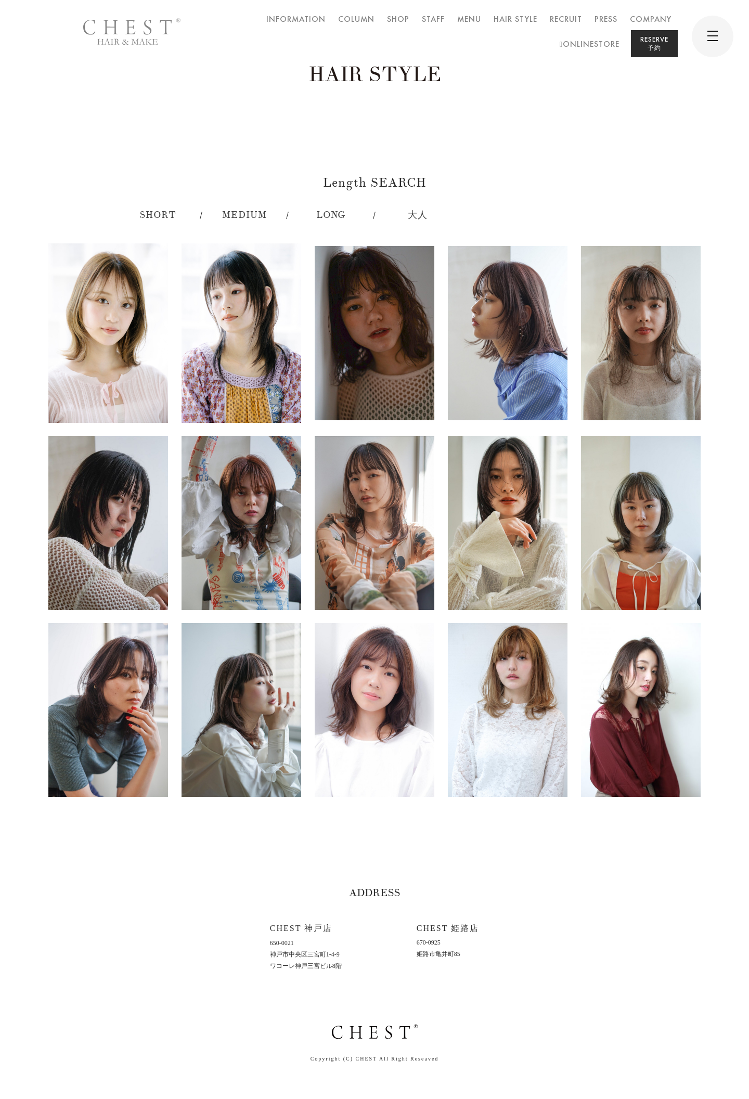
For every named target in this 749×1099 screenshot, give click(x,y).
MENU (469, 19)
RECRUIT (566, 19)
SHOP (398, 19)
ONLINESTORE (589, 44)
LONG (330, 215)
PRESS (606, 19)
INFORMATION (296, 19)
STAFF (433, 19)
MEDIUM (244, 215)
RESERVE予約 (654, 43)
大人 (418, 215)
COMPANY (650, 19)
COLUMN (356, 19)
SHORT (157, 215)
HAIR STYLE (515, 19)
